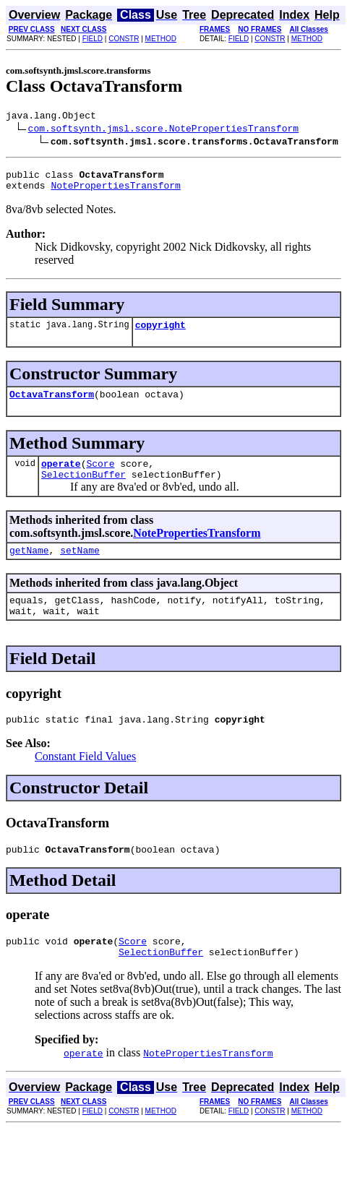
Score (100, 476)
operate (61, 476)
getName (29, 567)
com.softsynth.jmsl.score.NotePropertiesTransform (163, 130)
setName (80, 567)
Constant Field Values (85, 780)
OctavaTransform (51, 404)
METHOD (160, 39)
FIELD (92, 39)
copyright (160, 333)
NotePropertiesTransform (115, 191)
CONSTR (123, 39)
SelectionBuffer (83, 489)
